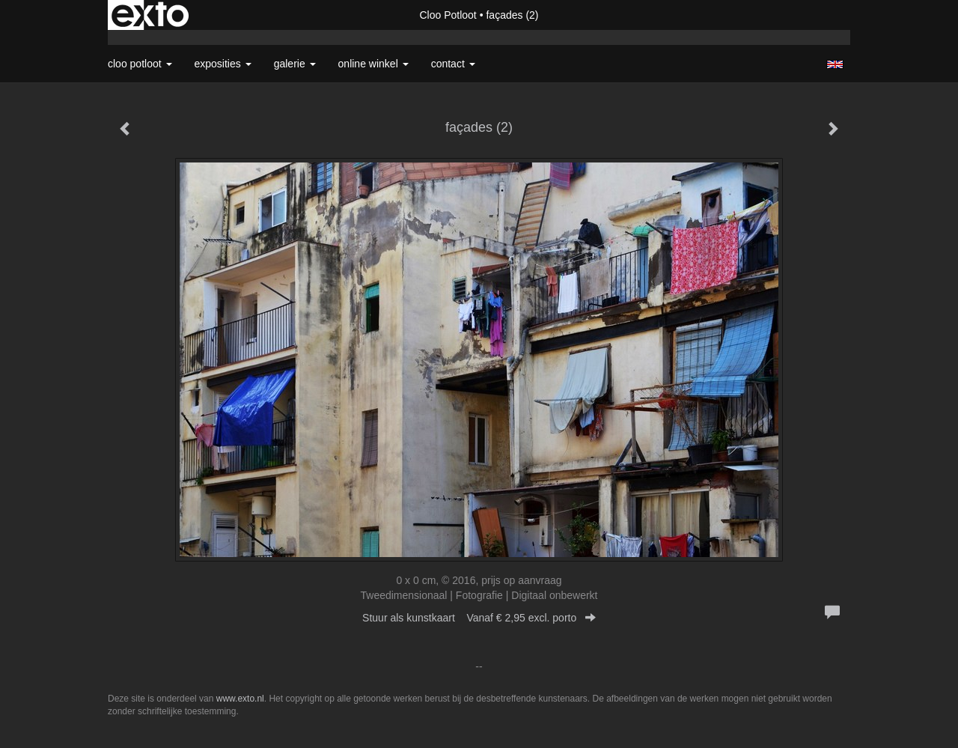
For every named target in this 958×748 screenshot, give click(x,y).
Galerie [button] (295, 64)
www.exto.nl (240, 698)
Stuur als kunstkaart (479, 618)
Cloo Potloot (447, 15)
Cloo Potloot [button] (140, 64)
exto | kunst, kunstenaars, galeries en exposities (150, 15)
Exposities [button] (223, 64)
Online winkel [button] (373, 64)
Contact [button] (453, 64)
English (834, 64)
